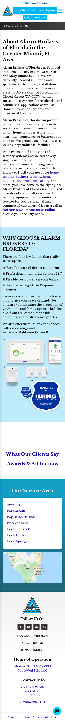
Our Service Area (32, 491)
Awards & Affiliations (32, 464)
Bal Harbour (16, 511)
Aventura (14, 505)
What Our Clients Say (32, 454)
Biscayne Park (17, 523)
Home (8, 26)
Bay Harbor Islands (21, 517)
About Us (14, 717)
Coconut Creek (18, 529)
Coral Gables (16, 535)
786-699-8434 (35, 17)
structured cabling (35, 181)
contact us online (41, 209)
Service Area (30, 717)
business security (28, 176)
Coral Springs (17, 541)
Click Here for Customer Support (35, 10)
